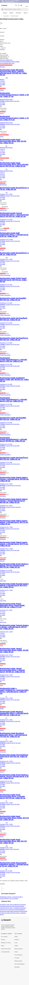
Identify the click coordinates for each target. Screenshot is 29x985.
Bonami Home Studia (6, 948)
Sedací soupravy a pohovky (10, 897)
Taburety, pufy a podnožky (11, 898)
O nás (16, 942)
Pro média (17, 957)
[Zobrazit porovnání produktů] (21, 5)
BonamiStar (17, 967)
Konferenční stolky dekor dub (7, 904)
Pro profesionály (18, 954)
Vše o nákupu (4, 936)
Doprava (3, 939)
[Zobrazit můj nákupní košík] (24, 5)
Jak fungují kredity (5, 951)
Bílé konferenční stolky (9, 906)
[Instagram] (27, 920)
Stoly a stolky (6, 15)
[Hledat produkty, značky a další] (16, 9)
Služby (16, 936)
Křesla (1, 897)
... (1, 15)
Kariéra (16, 951)
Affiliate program (18, 961)
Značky (16, 945)
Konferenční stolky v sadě (9, 908)
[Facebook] (23, 920)
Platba (2, 945)
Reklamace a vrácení (6, 942)
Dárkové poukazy (19, 948)
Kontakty (17, 939)
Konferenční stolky (14, 15)
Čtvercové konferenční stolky (10, 909)
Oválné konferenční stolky (16, 911)
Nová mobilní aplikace (20, 964)
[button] (14, 86)
